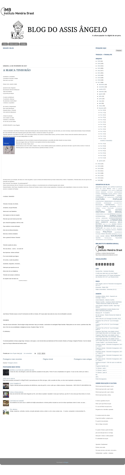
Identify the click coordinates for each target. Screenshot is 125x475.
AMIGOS (104, 187)
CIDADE (110, 193)
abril (100, 103)
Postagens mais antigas (83, 359)
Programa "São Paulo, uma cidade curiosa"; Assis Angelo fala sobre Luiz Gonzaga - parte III (108, 339)
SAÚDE (102, 236)
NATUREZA (119, 228)
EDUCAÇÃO (99, 204)
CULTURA (118, 197)
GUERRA (108, 210)
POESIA (98, 232)
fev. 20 (102, 124)
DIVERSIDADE (107, 203)
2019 (99, 77)
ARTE (109, 187)
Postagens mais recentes (12, 359)
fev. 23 (102, 122)
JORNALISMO (115, 216)
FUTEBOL (98, 210)
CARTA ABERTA (112, 190)
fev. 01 (102, 158)
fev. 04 (102, 150)
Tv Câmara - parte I (101, 368)
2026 (99, 61)
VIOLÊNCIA (110, 239)
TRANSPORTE (99, 239)
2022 (99, 70)
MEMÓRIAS (113, 222)
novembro (102, 87)
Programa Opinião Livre (102, 366)
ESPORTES (113, 206)
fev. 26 (102, 115)
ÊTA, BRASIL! (13, 409)
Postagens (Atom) (12, 363)
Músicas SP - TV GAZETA (103, 312)
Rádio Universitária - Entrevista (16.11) (106, 289)
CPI (105, 197)
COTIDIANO (100, 197)
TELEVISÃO (118, 238)
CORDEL (119, 195)
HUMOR (105, 214)
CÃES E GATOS (117, 188)
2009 (99, 180)
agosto (101, 94)
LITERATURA (116, 220)
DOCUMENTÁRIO (118, 203)
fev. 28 (102, 110)
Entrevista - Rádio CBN (102, 287)
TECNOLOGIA (107, 238)
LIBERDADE (104, 218)
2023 (99, 68)
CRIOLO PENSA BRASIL (16, 392)
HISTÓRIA (118, 210)
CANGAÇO (98, 190)
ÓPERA (103, 229)
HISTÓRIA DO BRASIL (109, 212)
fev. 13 (102, 133)
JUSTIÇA (98, 218)
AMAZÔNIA (99, 187)
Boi (96, 374)
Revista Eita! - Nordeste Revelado (105, 271)
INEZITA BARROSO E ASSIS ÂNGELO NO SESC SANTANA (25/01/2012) (107, 310)
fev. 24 (102, 119)
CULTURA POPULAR (109, 199)
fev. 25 (102, 117)
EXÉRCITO (119, 206)
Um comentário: (28, 353)
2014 (99, 168)
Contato (23, 44)
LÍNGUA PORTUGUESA (102, 220)
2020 (99, 75)
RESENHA (119, 233)
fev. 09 (102, 146)
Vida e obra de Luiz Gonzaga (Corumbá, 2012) (108, 318)
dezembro (102, 84)
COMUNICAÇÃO (108, 195)
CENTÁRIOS (110, 192)
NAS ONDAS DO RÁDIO (110, 228)
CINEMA (120, 193)
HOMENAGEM (99, 214)
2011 (99, 175)
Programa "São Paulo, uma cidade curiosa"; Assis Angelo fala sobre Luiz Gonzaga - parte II (108, 335)
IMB (108, 214)
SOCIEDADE (116, 236)
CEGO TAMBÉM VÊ (15, 383)
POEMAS (119, 229)
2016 (99, 163)
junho (100, 98)
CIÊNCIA (115, 193)
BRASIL (109, 188)
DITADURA (98, 203)
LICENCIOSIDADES (115, 218)
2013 (99, 170)
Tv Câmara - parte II (101, 370)
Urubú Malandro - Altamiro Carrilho (105, 300)
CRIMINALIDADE (111, 197)
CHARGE (98, 193)
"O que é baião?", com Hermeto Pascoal (106, 342)
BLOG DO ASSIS (101, 188)
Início (5, 44)
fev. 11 (102, 138)
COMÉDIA (98, 195)
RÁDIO (103, 234)
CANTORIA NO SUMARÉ (17, 401)
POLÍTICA (107, 232)
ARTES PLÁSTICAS (116, 187)
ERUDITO (120, 204)
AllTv (97, 377)
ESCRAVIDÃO (99, 206)
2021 (99, 73)
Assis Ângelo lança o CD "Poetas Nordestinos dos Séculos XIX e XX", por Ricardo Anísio (108, 276)
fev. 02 (102, 155)
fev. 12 (102, 136)
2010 (99, 178)
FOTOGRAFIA (119, 208)
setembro (101, 91)
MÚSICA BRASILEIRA (105, 226)
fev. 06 (102, 148)
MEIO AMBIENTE (102, 222)
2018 (99, 80)
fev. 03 (102, 153)
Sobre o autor (14, 44)
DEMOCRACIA (109, 201)
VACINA (105, 239)
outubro (101, 89)
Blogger (66, 462)
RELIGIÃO (108, 234)
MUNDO (114, 224)
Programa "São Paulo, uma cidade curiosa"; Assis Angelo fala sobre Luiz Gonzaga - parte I (108, 332)
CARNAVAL (104, 190)
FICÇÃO (104, 208)
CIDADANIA (104, 193)
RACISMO (98, 234)
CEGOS (98, 192)
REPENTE (114, 234)
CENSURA (103, 192)
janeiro (101, 160)
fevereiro (101, 108)
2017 (99, 82)
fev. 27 (102, 112)
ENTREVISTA (110, 205)
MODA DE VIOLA (107, 224)
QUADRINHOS (118, 232)
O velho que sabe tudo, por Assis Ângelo (106, 273)
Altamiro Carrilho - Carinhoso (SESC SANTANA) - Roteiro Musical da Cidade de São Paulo (109, 302)
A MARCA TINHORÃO (17, 70)
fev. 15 (102, 131)
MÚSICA (119, 224)
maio (100, 101)
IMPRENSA (112, 214)
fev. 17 (102, 126)
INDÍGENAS (119, 214)
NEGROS (98, 229)
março (101, 105)
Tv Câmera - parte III (101, 372)
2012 (99, 173)
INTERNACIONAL (100, 216)
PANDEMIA (108, 229)
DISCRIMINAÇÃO (117, 201)
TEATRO (98, 238)
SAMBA (97, 236)
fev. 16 (102, 129)
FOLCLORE (111, 208)
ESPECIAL (106, 206)
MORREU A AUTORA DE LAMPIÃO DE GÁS (22, 370)
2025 (99, 63)
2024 (99, 66)
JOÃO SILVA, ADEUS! (9, 378)
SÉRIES (107, 236)
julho (100, 96)
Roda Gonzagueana (101, 379)
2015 (99, 166)
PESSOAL (113, 229)
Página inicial (48, 359)
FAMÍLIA (98, 208)
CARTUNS (119, 190)
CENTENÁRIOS (118, 192)
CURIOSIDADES (100, 201)
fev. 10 (102, 143)
